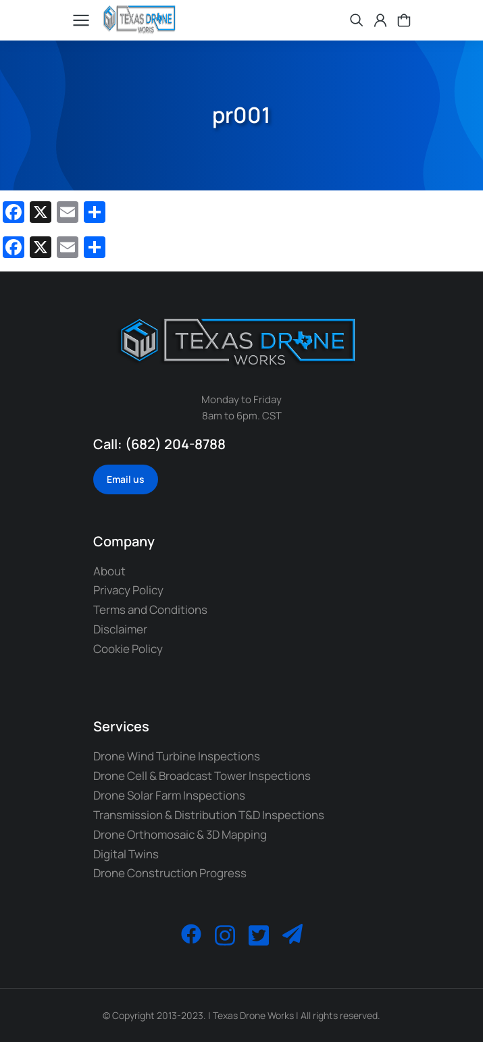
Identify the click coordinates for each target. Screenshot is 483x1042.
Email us (126, 479)
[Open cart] (404, 20)
